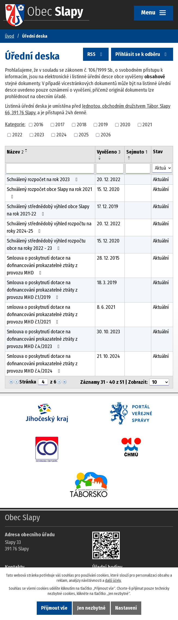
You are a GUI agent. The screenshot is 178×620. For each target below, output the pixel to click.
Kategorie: (15, 124)
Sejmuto (136, 152)
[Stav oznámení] (162, 168)
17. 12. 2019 (107, 206)
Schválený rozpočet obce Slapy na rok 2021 (49, 192)
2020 (125, 125)
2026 (106, 135)
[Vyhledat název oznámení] (50, 168)
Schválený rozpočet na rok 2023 (43, 179)
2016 (38, 125)
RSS (95, 54)
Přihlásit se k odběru (142, 54)
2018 (81, 125)
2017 (60, 125)
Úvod (9, 36)
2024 (61, 135)
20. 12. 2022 (108, 179)
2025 (83, 135)
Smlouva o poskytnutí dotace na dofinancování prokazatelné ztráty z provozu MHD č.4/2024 (42, 363)
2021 (147, 125)
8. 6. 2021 (106, 307)
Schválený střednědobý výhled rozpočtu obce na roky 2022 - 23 (46, 244)
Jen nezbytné (91, 608)
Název (15, 152)
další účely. (113, 580)
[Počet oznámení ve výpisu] (159, 382)
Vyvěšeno (108, 152)
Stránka (27, 382)
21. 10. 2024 (108, 356)
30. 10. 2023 (108, 332)
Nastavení (126, 608)
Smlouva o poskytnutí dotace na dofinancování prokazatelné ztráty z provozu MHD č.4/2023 (42, 339)
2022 (17, 135)
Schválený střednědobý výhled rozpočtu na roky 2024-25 (49, 227)
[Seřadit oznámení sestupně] (26, 152)
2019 (103, 125)
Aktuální (161, 179)
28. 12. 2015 (108, 258)
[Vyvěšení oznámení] (110, 168)
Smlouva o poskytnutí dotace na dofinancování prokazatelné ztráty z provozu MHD (42, 265)
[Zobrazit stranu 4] (43, 382)
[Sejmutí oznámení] (138, 168)
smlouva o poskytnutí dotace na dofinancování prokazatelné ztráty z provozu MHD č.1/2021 (42, 314)
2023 (39, 135)
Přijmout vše (54, 608)
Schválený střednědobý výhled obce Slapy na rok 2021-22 (48, 210)
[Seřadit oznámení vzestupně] (26, 149)
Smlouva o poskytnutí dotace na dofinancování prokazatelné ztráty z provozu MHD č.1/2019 (42, 290)
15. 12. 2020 (108, 189)
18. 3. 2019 (107, 283)
